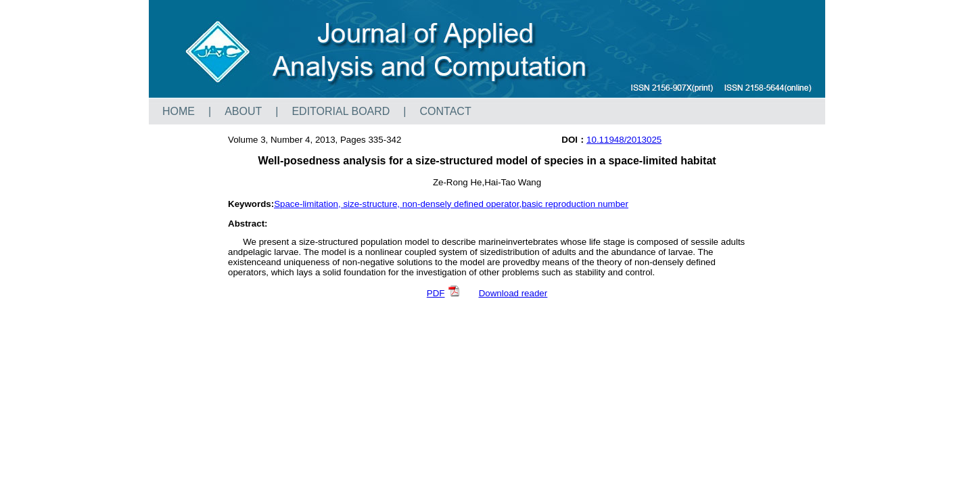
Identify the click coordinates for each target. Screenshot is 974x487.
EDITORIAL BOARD (341, 111)
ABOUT (243, 111)
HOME (178, 111)
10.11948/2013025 (624, 140)
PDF (443, 293)
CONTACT (445, 111)
